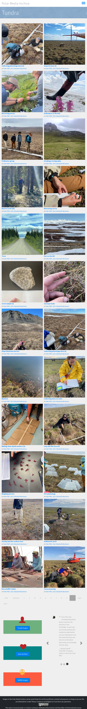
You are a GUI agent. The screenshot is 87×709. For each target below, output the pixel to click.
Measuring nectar (50, 209)
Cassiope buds (49, 304)
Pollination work (50, 541)
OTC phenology (49, 494)
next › (80, 598)
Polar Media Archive (15, 3)
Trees (4, 256)
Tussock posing (50, 589)
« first (6, 598)
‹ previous (15, 598)
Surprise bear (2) (50, 66)
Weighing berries (8, 494)
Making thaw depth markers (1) (13, 446)
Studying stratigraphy (52, 161)
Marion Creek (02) (8, 209)
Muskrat (5, 399)
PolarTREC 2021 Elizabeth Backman (15, 68)
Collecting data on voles (53, 399)
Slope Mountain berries (10, 351)
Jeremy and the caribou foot (12, 541)
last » (5, 604)
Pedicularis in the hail (52, 113)
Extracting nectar (8, 113)
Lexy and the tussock (52, 446)
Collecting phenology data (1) (13, 66)
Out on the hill (49, 256)
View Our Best (23, 654)
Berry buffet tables (9, 589)
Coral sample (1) (8, 304)
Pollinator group (8, 161)
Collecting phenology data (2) (55, 351)
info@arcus (49, 702)
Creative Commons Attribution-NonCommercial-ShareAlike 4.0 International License (53, 708)
